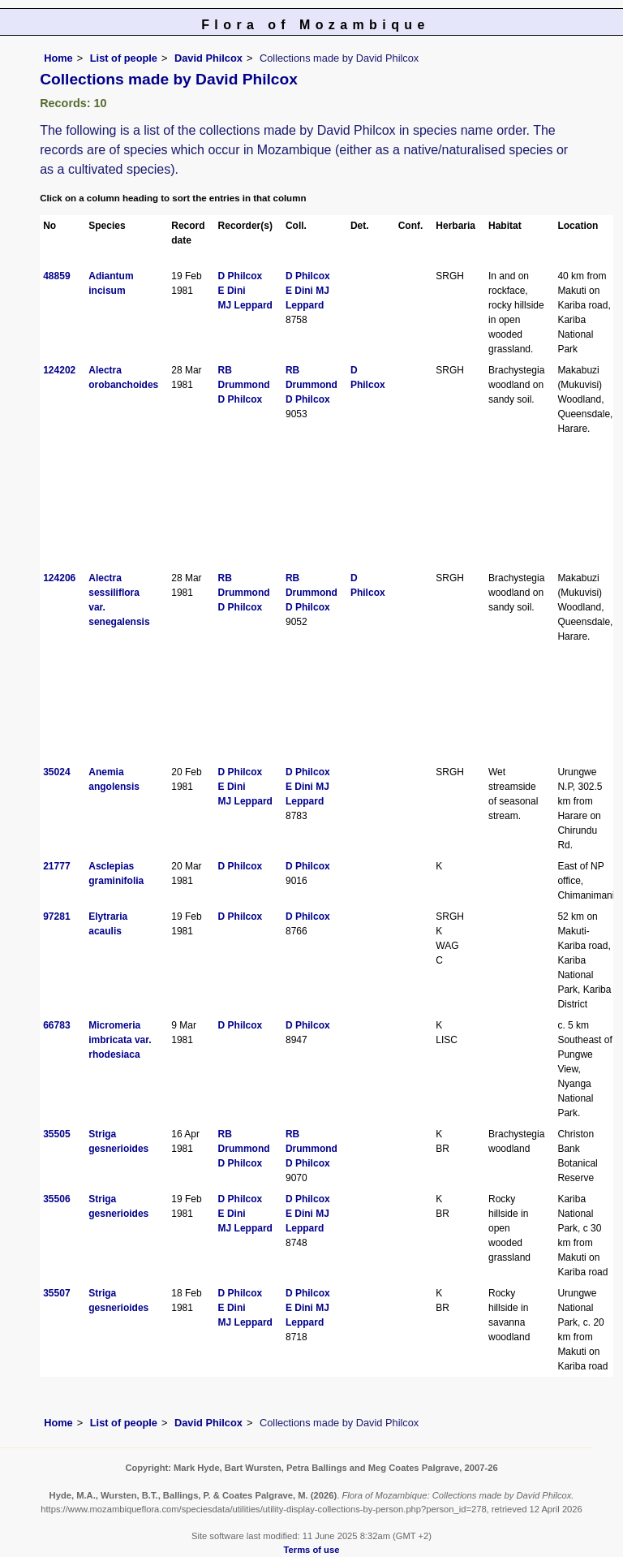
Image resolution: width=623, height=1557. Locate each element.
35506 (56, 1199)
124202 (59, 370)
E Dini (232, 290)
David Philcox (208, 58)
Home (58, 58)
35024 (56, 772)
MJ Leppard (245, 305)
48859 (56, 276)
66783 (56, 1025)
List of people (123, 58)
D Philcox (240, 276)
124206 (59, 578)
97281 (56, 916)
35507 (56, 1293)
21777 (56, 866)
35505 (56, 1134)
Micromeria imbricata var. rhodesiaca (119, 1040)
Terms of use (312, 1550)
